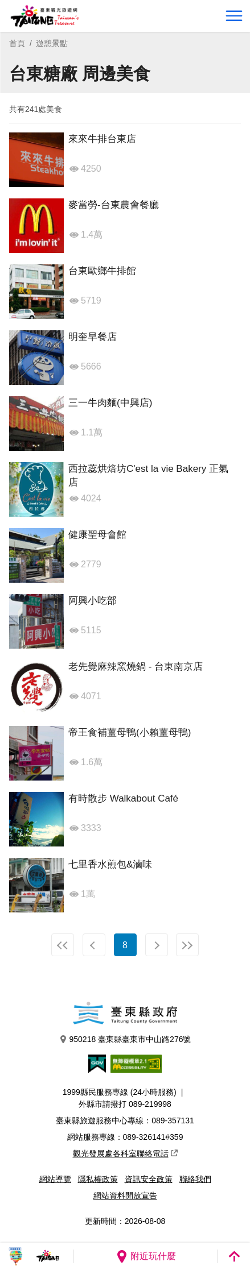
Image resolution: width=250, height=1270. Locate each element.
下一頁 (156, 944)
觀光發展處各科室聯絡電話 (125, 1153)
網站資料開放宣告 (125, 1195)
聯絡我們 (195, 1179)
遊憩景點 (52, 43)
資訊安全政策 (149, 1179)
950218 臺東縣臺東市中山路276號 (125, 1039)
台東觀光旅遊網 (44, 16)
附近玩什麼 (146, 1256)
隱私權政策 (98, 1179)
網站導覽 (55, 1179)
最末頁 (187, 944)
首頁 (17, 43)
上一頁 (94, 944)
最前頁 (62, 944)
